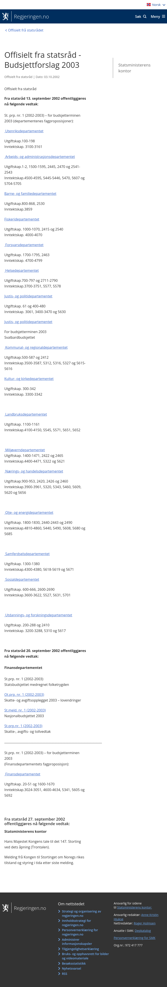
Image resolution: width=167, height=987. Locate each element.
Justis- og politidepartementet (28, 296)
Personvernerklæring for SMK (134, 938)
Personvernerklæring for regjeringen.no (80, 932)
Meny (155, 16)
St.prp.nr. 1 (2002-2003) (23, 725)
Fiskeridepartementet (21, 219)
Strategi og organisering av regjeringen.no (81, 913)
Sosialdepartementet (22, 579)
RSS (64, 974)
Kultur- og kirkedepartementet (29, 378)
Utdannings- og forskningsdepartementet (38, 615)
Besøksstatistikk (74, 963)
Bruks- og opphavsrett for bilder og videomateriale (85, 956)
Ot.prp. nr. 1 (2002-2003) (24, 694)
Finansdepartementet (22, 774)
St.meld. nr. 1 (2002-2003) (25, 710)
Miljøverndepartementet (25, 450)
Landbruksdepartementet (26, 414)
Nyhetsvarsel (71, 968)
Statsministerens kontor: (134, 907)
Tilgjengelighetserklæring (80, 949)
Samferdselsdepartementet (27, 553)
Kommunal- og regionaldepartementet (36, 347)
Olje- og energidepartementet (29, 512)
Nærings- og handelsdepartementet (34, 471)
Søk (138, 16)
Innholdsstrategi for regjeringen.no (76, 923)
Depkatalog (143, 931)
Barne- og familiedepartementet (30, 193)
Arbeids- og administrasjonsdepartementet (40, 156)
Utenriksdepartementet (24, 131)
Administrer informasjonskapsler (77, 941)
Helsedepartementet (22, 270)
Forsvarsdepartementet (24, 244)
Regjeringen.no (30, 16)
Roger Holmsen (144, 923)
